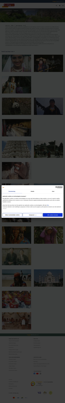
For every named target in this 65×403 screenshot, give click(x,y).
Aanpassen (32, 215)
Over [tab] (53, 191)
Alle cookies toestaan (52, 215)
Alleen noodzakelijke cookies (12, 215)
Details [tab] (32, 191)
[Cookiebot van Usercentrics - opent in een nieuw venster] (56, 187)
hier (48, 205)
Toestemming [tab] (11, 191)
